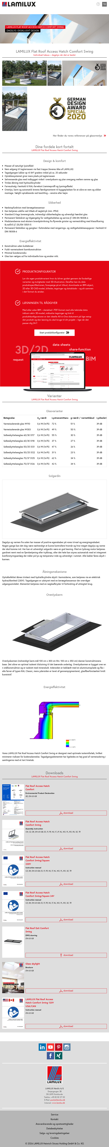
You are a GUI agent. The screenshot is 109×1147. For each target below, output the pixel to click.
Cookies (54, 1137)
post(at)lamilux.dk (57, 1100)
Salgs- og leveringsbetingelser (54, 1133)
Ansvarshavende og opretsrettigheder (54, 1123)
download (66, 813)
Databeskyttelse (54, 1128)
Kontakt (54, 1119)
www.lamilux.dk (58, 1103)
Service (54, 1114)
